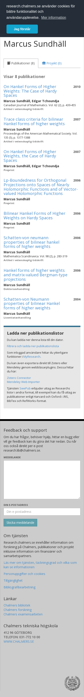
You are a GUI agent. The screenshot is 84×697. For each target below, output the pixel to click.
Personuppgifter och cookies (24, 574)
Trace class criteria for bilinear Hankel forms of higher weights (34, 121)
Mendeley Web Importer (23, 382)
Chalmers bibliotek (17, 605)
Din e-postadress (16, 505)
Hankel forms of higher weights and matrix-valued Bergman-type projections (35, 275)
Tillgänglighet (13, 580)
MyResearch (31, 357)
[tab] (21, 63)
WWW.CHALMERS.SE (19, 641)
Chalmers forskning (18, 610)
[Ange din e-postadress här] (42, 511)
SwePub (25, 388)
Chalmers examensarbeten (23, 614)
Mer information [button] (53, 17)
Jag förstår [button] (22, 29)
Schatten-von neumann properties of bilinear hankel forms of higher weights (31, 242)
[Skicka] (20, 522)
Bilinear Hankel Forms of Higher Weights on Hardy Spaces (34, 215)
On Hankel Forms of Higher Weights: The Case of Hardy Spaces (30, 91)
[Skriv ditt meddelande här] (42, 479)
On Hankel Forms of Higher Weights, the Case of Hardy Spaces (30, 156)
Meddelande (12, 457)
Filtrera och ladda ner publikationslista (33, 346)
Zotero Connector (19, 378)
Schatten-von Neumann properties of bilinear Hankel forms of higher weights (32, 303)
